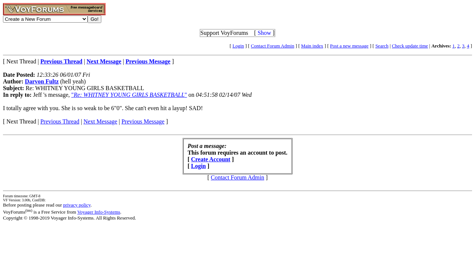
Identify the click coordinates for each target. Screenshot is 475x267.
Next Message (100, 121)
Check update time (410, 46)
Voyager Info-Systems (98, 212)
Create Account (210, 159)
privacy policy (77, 205)
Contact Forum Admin (272, 46)
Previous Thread (59, 121)
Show (264, 33)
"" (129, 95)
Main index (312, 46)
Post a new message (349, 46)
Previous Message (142, 121)
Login (238, 46)
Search (381, 46)
